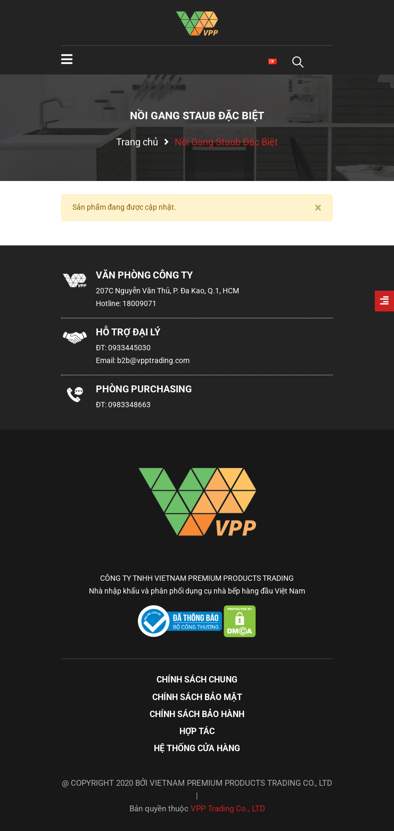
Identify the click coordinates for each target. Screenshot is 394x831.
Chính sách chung (197, 679)
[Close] (318, 207)
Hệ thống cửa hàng (197, 748)
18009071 (139, 303)
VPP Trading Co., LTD (228, 808)
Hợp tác (197, 731)
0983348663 (129, 404)
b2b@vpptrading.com (153, 360)
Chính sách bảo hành (197, 714)
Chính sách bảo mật (197, 697)
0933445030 (129, 347)
